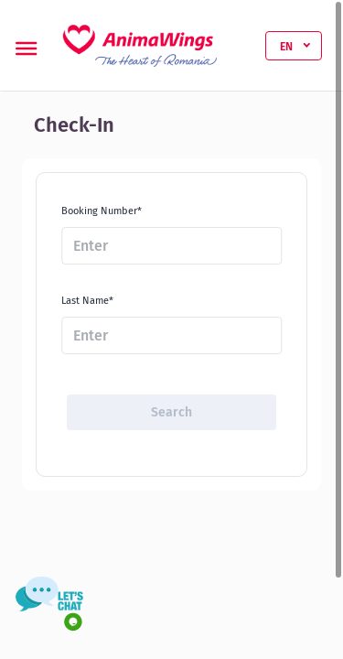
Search (171, 412)
